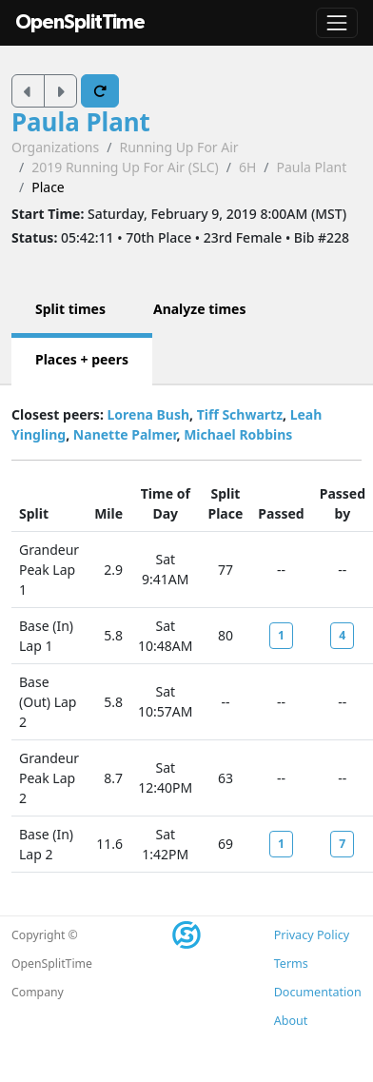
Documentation (318, 992)
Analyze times (199, 309)
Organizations (55, 147)
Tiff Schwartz (240, 414)
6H (247, 167)
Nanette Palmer (125, 434)
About (291, 1021)
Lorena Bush (148, 414)
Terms (291, 963)
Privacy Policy (311, 935)
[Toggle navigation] (337, 23)
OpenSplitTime (80, 22)
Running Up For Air (178, 147)
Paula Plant (80, 122)
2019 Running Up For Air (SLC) (124, 167)
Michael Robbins (238, 434)
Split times (70, 309)
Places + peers (81, 359)
